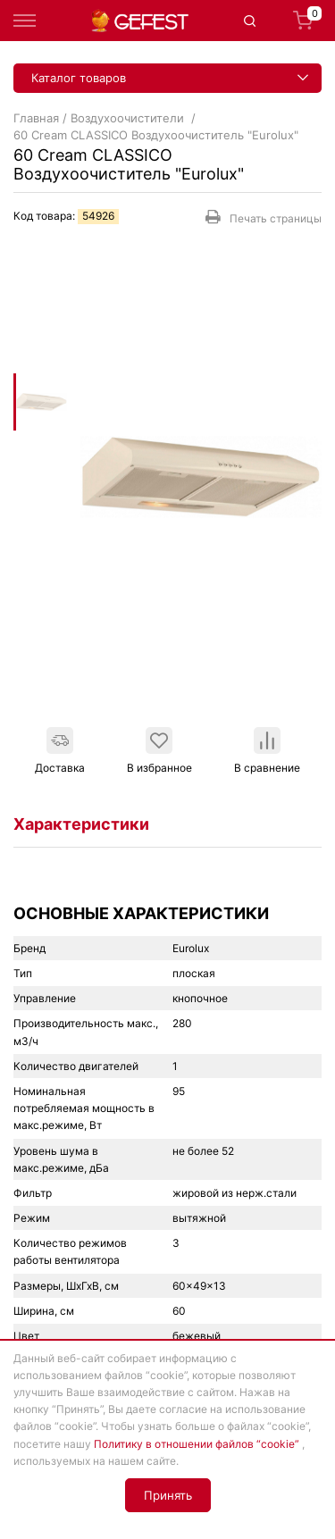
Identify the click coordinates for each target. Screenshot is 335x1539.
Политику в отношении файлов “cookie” (196, 1444)
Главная (36, 118)
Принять (168, 1495)
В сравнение (267, 750)
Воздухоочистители (129, 118)
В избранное (159, 750)
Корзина (307, 20)
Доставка (60, 750)
